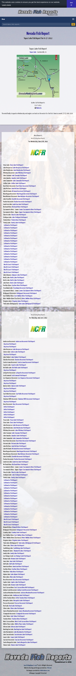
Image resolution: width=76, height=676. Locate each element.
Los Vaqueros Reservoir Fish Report (29, 378)
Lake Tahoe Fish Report (18, 616)
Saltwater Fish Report (10, 225)
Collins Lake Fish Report (18, 183)
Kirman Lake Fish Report (18, 559)
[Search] (73, 24)
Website (39, 108)
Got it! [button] (71, 4)
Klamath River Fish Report (20, 527)
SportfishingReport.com (30, 665)
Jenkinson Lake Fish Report (21, 595)
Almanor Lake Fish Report (19, 275)
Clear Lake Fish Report (16, 165)
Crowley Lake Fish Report (19, 532)
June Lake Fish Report (16, 561)
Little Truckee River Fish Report (25, 598)
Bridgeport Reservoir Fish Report (27, 293)
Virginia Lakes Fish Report (20, 301)
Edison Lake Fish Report (18, 627)
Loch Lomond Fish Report (19, 375)
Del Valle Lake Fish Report (20, 368)
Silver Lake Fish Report (17, 545)
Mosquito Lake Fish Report (21, 600)
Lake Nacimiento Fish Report (22, 632)
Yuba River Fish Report (16, 572)
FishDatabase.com (44, 670)
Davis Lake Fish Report (17, 283)
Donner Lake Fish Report (18, 585)
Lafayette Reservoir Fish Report (25, 373)
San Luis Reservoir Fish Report (24, 640)
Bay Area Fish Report (10, 344)
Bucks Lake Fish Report (17, 277)
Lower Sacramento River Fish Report (30, 209)
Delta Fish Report (9, 407)
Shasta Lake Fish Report (18, 215)
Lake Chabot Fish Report (18, 357)
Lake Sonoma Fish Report (19, 175)
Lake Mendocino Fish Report (21, 170)
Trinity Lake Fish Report (18, 223)
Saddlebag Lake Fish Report (21, 548)
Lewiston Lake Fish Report (20, 204)
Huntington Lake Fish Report (23, 629)
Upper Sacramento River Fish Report (30, 212)
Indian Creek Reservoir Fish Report (27, 590)
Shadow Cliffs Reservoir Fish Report (29, 399)
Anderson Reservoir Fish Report (25, 341)
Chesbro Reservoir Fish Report (24, 360)
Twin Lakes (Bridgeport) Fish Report (29, 304)
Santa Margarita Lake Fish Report (27, 642)
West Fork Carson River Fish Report (25, 621)
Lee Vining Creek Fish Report (22, 556)
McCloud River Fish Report (20, 207)
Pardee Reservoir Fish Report (23, 202)
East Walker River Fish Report (23, 296)
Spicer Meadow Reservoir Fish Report (30, 611)
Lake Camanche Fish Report (21, 181)
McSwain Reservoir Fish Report (21, 191)
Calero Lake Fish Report (18, 352)
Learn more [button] (6, 5)
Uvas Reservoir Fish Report (21, 404)
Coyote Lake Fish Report (18, 365)
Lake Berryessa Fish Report (21, 168)
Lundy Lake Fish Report (17, 553)
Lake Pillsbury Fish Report (23, 173)
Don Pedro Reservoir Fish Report (26, 186)
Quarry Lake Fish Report (18, 386)
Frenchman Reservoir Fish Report (23, 288)
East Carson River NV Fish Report (24, 587)
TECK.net (49, 668)
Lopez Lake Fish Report (18, 637)
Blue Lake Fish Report (16, 577)
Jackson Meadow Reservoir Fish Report (32, 593)
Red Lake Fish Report (15, 606)
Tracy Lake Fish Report (17, 420)
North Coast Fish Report (11, 264)
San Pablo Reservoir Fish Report (25, 394)
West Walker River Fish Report (31, 298)
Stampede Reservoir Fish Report (26, 614)
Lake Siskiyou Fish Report (20, 217)
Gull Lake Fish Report (15, 564)
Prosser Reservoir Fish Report (24, 603)
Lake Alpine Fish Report (18, 574)
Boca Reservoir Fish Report (21, 580)
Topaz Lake (33, 52)
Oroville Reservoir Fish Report (21, 199)
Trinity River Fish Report (18, 220)
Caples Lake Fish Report (18, 582)
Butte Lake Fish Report (17, 280)
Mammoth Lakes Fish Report (22, 551)
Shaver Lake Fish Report (18, 645)
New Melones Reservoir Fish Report (28, 196)
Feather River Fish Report (19, 285)
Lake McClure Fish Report (18, 188)
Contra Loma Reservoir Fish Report (28, 362)
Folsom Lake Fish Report (18, 443)
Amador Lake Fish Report (19, 178)
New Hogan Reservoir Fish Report (27, 194)
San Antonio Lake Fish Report (23, 634)
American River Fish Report (21, 566)
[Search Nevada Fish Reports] (36, 24)
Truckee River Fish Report (19, 619)
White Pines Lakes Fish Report (24, 624)
